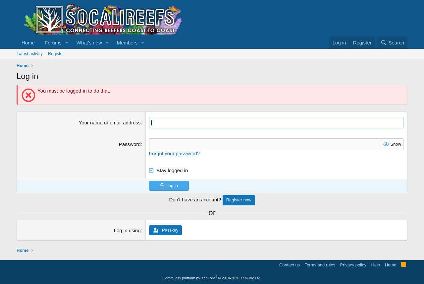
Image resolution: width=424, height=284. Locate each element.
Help (375, 264)
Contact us (289, 264)
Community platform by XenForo (212, 278)
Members (127, 42)
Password (130, 144)
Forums (53, 42)
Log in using (127, 230)
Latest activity (30, 53)
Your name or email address (110, 122)
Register (56, 53)
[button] (67, 42)
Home (28, 42)
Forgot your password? (174, 153)
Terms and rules (320, 264)
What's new (89, 42)
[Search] (392, 42)
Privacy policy (353, 264)
